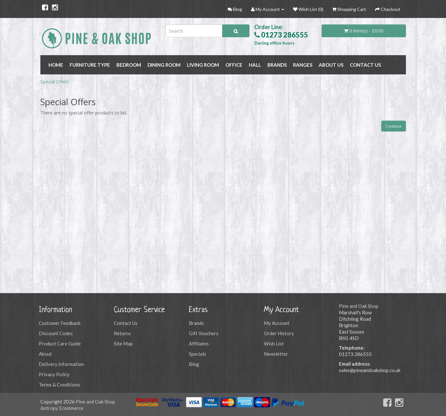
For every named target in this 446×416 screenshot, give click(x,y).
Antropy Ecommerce (61, 408)
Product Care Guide (60, 343)
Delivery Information (61, 364)
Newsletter (276, 354)
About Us (331, 65)
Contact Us (365, 65)
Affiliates (199, 343)
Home (55, 65)
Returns (122, 333)
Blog (194, 364)
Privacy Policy (54, 374)
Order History (279, 333)
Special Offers (54, 82)
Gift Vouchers (203, 333)
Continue (393, 126)
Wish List (274, 343)
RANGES (302, 65)
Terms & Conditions (59, 384)
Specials (197, 354)
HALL (255, 65)
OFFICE (233, 65)
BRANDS (277, 65)
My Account (277, 323)
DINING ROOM (164, 65)
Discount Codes (56, 333)
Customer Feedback (59, 323)
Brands (196, 323)
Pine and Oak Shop (358, 306)
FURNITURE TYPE (90, 65)
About (45, 354)
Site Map (123, 343)
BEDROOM (128, 65)
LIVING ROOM (203, 65)
